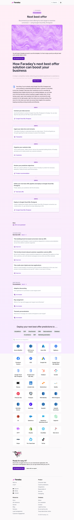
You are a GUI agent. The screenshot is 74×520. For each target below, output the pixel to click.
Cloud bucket (32, 331)
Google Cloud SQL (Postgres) (22, 119)
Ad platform (18, 331)
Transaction (18, 137)
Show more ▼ (37, 81)
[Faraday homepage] (16, 2)
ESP (35, 335)
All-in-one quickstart (19, 225)
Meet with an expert (32, 468)
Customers (18, 155)
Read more (17, 247)
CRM (39, 331)
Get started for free (19, 58)
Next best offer (19, 192)
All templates (37, 10)
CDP (24, 331)
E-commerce (27, 335)
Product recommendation (21, 173)
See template (18, 294)
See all (24, 235)
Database (57, 331)
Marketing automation (44, 335)
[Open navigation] (60, 2)
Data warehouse (47, 331)
